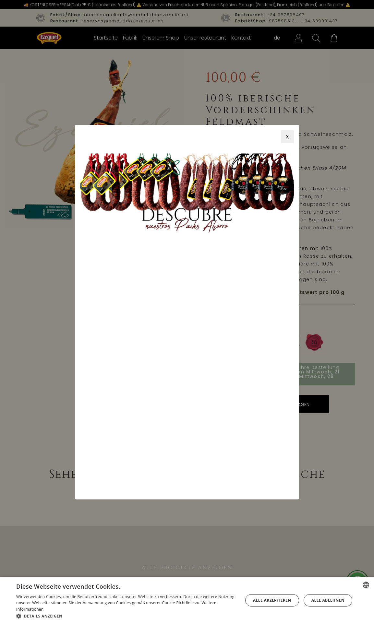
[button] (126, 616)
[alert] (187, 600)
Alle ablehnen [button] (327, 600)
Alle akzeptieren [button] (272, 600)
